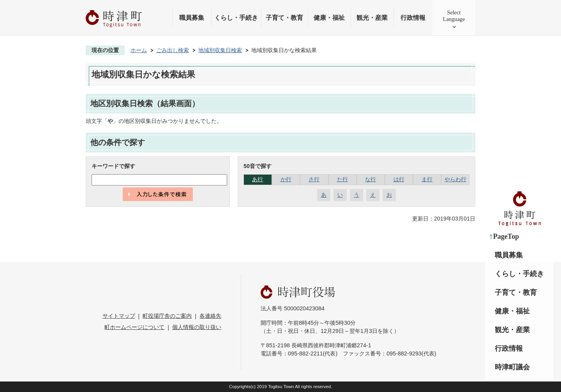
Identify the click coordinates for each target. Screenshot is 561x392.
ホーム (139, 50)
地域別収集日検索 (220, 50)
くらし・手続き (236, 17)
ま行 (427, 179)
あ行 (257, 179)
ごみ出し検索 (172, 50)
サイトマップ (118, 316)
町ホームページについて (134, 327)
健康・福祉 (329, 17)
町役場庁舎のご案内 (167, 316)
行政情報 (412, 17)
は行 (398, 179)
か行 (285, 179)
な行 (370, 179)
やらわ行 (455, 179)
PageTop (506, 236)
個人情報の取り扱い (196, 327)
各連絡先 (210, 316)
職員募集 (191, 17)
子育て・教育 (284, 17)
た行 (342, 179)
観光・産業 (372, 17)
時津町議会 (512, 367)
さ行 (314, 179)
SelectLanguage (454, 15)
